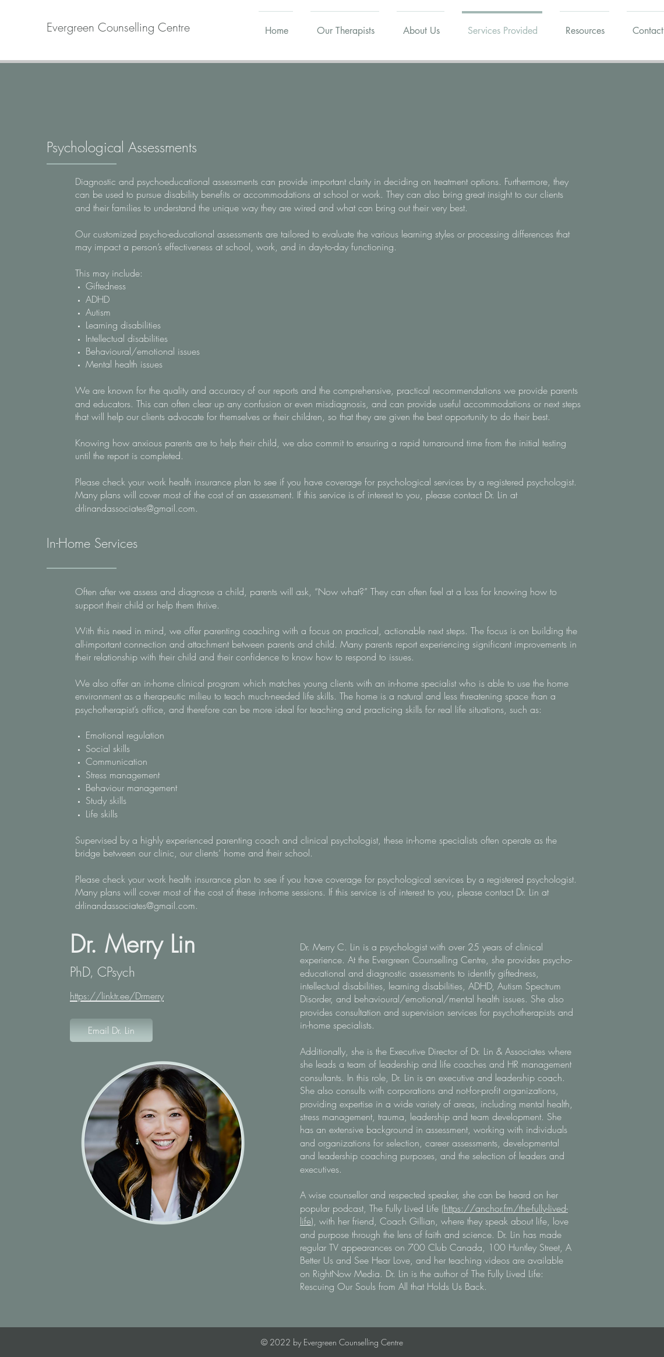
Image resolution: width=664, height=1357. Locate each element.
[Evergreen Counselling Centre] (118, 27)
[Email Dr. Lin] (111, 1030)
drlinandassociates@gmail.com (135, 508)
